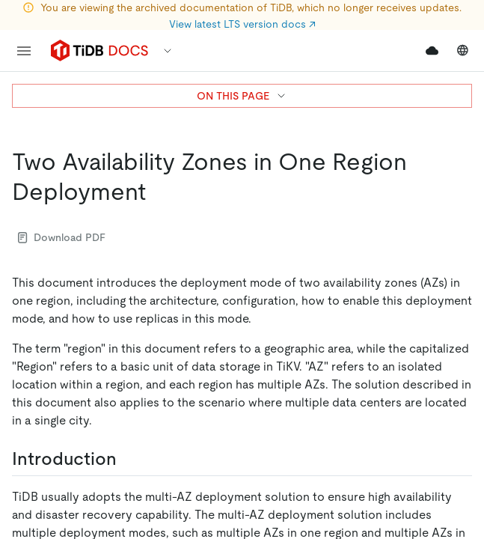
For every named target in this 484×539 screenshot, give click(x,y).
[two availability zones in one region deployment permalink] (158, 192)
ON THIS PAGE (242, 96)
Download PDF (61, 237)
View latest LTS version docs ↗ (242, 24)
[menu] (24, 51)
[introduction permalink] (129, 459)
